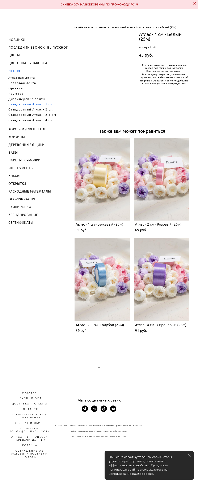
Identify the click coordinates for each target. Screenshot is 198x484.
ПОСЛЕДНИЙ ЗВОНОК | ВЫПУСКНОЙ (38, 47)
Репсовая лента (22, 83)
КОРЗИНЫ (16, 137)
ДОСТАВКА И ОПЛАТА (29, 403)
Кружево (16, 93)
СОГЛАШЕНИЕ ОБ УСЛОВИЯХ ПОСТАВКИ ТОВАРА (29, 453)
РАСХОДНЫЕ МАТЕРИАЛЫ (29, 191)
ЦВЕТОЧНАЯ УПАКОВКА (27, 63)
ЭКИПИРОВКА (19, 207)
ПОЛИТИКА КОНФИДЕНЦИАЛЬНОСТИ (29, 430)
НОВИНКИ (16, 39)
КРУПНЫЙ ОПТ (30, 398)
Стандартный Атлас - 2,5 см (32, 114)
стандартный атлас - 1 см (126, 27)
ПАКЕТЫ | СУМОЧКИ (24, 160)
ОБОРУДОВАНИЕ (22, 199)
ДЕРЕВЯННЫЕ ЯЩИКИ (26, 144)
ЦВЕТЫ (14, 55)
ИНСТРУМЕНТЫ (20, 168)
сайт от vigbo (99, 474)
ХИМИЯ (14, 176)
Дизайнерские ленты (27, 99)
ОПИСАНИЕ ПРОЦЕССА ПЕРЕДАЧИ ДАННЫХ (29, 438)
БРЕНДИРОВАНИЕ (23, 215)
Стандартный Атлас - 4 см (30, 120)
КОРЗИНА (29, 445)
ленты (102, 27)
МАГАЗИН (29, 392)
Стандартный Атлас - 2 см (30, 109)
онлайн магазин (84, 27)
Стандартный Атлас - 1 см (30, 104)
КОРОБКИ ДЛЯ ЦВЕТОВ (27, 129)
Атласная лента (21, 77)
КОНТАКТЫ (30, 409)
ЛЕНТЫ (14, 71)
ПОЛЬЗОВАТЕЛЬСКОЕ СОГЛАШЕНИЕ (29, 416)
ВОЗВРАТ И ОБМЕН (29, 423)
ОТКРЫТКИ (17, 183)
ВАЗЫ (13, 152)
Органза (15, 88)
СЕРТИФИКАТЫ (20, 222)
